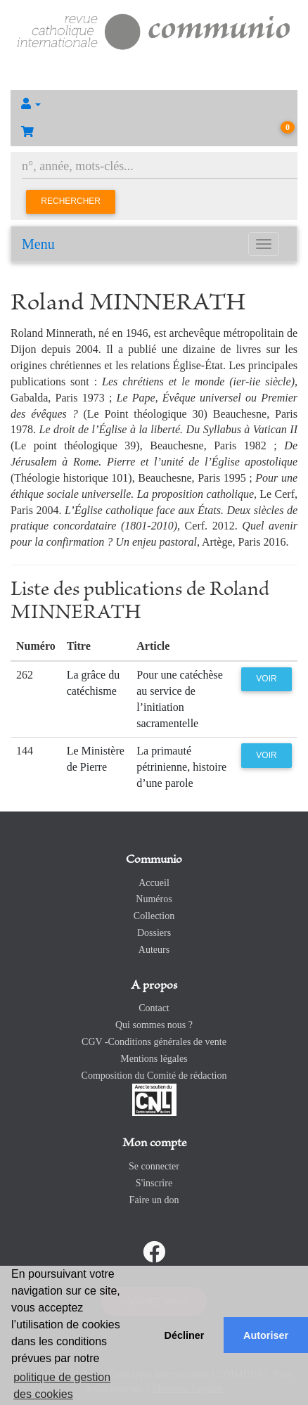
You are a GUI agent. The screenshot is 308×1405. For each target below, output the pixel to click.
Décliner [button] (185, 1335)
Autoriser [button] (265, 1335)
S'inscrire (154, 1183)
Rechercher (71, 201)
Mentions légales (153, 1058)
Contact (154, 1008)
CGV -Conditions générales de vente (154, 1042)
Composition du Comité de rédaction (154, 1075)
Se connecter (154, 1166)
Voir (266, 679)
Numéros (154, 899)
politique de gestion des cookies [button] (61, 1385)
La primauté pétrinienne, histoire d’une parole (181, 767)
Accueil (154, 883)
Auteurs (154, 949)
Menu (38, 244)
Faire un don (154, 1200)
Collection (154, 916)
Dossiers (154, 933)
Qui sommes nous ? (154, 1025)
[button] (154, 104)
